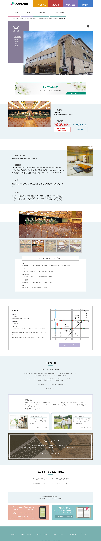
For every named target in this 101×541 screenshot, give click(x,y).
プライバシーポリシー (86, 534)
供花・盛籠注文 (17, 37)
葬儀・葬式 (15, 18)
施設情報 (16, 40)
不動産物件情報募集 (26, 534)
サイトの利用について (72, 534)
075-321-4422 (79, 129)
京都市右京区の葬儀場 (52, 18)
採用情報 (13, 534)
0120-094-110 (62, 129)
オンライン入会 (40, 5)
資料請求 (85, 5)
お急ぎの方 (55, 5)
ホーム (9, 18)
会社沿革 (61, 534)
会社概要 (53, 534)
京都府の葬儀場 (33, 18)
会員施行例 (16, 44)
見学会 (15, 47)
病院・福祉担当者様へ (42, 534)
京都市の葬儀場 (42, 18)
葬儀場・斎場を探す (24, 18)
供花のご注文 (70, 5)
